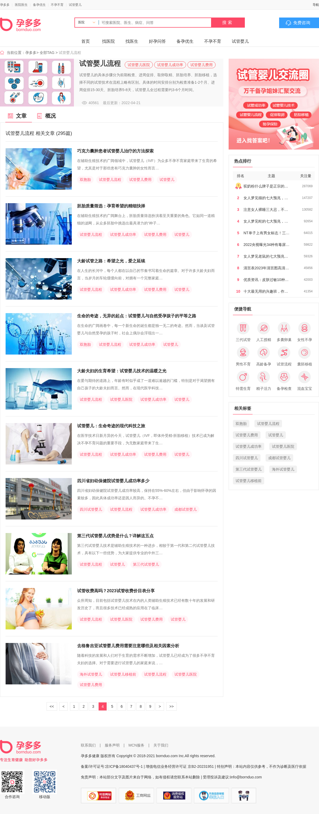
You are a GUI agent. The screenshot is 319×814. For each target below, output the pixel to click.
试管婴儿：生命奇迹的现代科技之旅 (111, 426)
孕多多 (5, 5)
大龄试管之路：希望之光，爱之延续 (111, 261)
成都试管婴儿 (185, 509)
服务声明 (112, 745)
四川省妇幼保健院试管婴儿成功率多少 (113, 481)
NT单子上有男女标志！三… (266, 233)
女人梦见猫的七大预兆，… (266, 198)
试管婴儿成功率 (170, 65)
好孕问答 (157, 41)
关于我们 (160, 745)
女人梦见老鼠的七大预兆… (266, 256)
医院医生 (21, 5)
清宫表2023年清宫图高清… (266, 268)
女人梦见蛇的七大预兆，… (266, 221)
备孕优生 (39, 5)
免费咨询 (301, 22)
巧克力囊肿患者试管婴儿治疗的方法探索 (115, 151)
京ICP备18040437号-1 (124, 766)
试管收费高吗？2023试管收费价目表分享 (116, 591)
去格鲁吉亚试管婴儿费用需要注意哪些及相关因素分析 (128, 645)
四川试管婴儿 (91, 509)
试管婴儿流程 (110, 179)
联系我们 (88, 745)
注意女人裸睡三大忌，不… (266, 209)
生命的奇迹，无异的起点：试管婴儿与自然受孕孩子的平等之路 (136, 316)
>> (171, 706)
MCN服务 (136, 745)
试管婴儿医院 (139, 65)
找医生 (131, 41)
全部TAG (47, 52)
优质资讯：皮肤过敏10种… (266, 280)
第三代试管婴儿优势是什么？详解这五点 (115, 536)
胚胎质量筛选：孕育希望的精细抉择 (111, 206)
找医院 (108, 41)
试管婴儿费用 (201, 65)
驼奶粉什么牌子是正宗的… (266, 186)
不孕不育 (57, 5)
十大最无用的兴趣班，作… (266, 291)
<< (52, 706)
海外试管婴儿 (91, 674)
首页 (85, 41)
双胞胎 (85, 179)
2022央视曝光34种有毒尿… (266, 244)
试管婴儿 (75, 5)
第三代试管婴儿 (146, 564)
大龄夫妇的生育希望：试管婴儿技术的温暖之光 (121, 371)
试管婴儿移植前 (123, 674)
